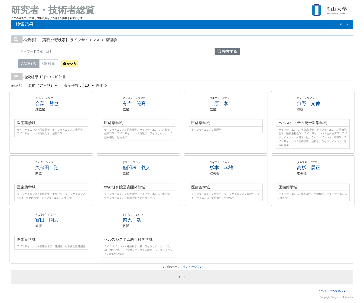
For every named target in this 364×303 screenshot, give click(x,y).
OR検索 (48, 63)
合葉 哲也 (46, 103)
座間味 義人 (136, 167)
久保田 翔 (46, 167)
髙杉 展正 (308, 167)
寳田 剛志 (46, 220)
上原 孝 (219, 103)
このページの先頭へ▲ (332, 291)
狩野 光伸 (308, 103)
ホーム (344, 24)
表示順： (34, 85)
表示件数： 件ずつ (85, 85)
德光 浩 (132, 220)
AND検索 (28, 63)
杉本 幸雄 (221, 167)
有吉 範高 (134, 103)
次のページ (190, 266)
